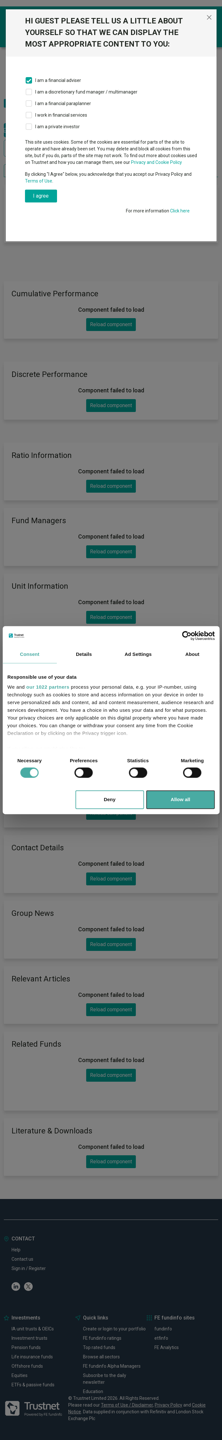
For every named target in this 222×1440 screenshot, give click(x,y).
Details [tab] (84, 654)
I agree (41, 196)
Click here (180, 210)
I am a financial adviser (58, 80)
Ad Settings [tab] (138, 654)
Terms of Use (38, 180)
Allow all (180, 799)
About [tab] (192, 654)
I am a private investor (57, 126)
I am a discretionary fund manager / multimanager (86, 92)
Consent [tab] (29, 654)
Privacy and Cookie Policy (156, 162)
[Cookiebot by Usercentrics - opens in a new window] (187, 635)
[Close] (209, 17)
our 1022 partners (47, 687)
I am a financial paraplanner (63, 103)
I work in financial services (61, 115)
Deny (110, 799)
